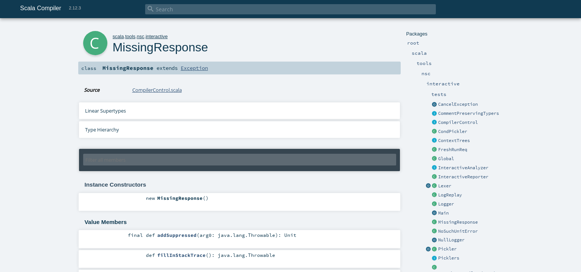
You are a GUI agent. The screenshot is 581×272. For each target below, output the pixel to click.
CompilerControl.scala (157, 90)
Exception (194, 68)
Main (443, 213)
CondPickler (452, 131)
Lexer (444, 186)
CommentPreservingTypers (468, 113)
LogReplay (450, 195)
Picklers (448, 258)
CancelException (458, 104)
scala (118, 36)
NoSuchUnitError (458, 231)
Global (446, 158)
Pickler (447, 249)
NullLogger (451, 240)
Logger (446, 204)
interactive (156, 36)
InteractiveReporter (463, 176)
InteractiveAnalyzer (463, 167)
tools (130, 36)
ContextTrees (454, 140)
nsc (140, 36)
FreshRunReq (452, 149)
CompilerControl (458, 122)
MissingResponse (458, 222)
